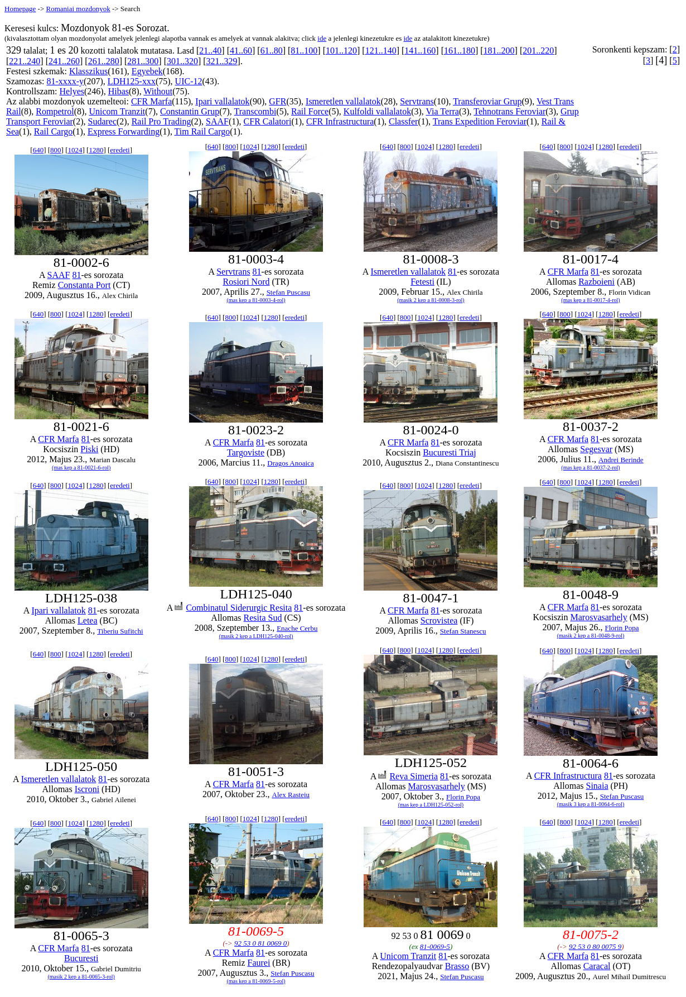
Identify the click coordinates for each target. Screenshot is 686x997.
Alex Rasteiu (291, 794)
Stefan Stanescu (463, 631)
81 (76, 275)
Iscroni (87, 789)
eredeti (119, 150)
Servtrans (416, 101)
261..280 (103, 61)
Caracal (597, 966)
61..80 (271, 50)
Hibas (118, 91)
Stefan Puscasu (288, 292)
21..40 (210, 50)
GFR (277, 101)
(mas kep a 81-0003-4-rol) (255, 300)
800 (55, 150)
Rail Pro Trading (161, 121)
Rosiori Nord (246, 281)
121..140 (381, 50)
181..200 (499, 50)
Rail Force (309, 111)
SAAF (217, 121)
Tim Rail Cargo (202, 131)
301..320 (182, 61)
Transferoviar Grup (487, 101)
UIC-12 (188, 81)
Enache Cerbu (297, 628)
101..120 (341, 50)
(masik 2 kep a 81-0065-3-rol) (81, 977)
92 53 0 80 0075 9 (595, 946)
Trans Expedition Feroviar (479, 121)
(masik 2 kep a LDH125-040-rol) (256, 636)
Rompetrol (55, 111)
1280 (96, 150)
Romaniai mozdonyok (78, 8)
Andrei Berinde (621, 460)
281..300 (142, 61)
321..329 (222, 61)
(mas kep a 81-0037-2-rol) (590, 467)
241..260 (64, 61)
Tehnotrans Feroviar (509, 111)
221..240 (24, 61)
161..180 (459, 50)
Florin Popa (622, 628)
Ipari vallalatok (222, 101)
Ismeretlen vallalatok (343, 101)
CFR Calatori (268, 121)
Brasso (457, 966)
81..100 (304, 50)
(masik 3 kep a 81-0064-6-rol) (591, 804)
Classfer (403, 121)
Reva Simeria (413, 776)
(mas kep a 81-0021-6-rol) (81, 467)
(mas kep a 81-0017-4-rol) (590, 300)
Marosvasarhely (599, 617)
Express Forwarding (124, 131)
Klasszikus (88, 71)
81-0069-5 (435, 946)
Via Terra (442, 111)
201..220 (538, 50)
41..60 (241, 50)
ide (321, 38)
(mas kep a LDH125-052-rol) (430, 805)
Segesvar (596, 449)
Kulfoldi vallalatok (377, 111)
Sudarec (102, 121)
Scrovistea (439, 620)
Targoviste (245, 452)
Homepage (20, 8)
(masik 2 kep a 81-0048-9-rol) (591, 635)
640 (38, 150)
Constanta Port (84, 285)
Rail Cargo (53, 131)
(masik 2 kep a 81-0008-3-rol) (431, 300)
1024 (74, 150)
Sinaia (597, 785)
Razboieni (596, 281)
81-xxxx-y (65, 81)
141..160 (420, 50)
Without (157, 91)
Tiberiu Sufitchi (120, 631)
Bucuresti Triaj (449, 452)
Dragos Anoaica (290, 463)
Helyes (72, 91)
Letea (88, 620)
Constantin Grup (189, 111)
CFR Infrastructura (340, 121)
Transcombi (255, 111)
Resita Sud (263, 617)
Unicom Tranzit (117, 111)
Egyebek (147, 71)
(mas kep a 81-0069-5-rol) (255, 981)
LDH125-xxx (132, 81)
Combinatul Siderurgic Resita (239, 607)
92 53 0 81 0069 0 (260, 943)
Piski (89, 449)
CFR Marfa (151, 101)
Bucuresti (81, 958)
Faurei (258, 962)
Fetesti (422, 281)
